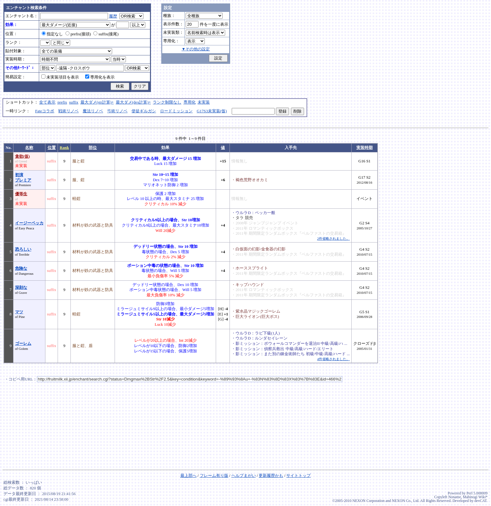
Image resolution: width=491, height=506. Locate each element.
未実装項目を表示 (60, 77)
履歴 (113, 16)
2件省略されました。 (333, 238)
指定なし (52, 34)
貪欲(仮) (22, 156)
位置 (52, 148)
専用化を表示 (100, 77)
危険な (21, 268)
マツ (19, 312)
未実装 (204, 102)
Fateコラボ (44, 111)
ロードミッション (176, 111)
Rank (64, 148)
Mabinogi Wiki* (475, 497)
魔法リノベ (93, 111)
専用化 (189, 102)
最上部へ (188, 475)
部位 (93, 148)
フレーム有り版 (214, 475)
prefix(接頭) (78, 34)
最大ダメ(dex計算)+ (133, 102)
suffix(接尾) (105, 34)
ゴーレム (23, 343)
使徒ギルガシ (144, 111)
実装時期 (364, 148)
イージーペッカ (29, 223)
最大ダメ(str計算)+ (97, 102)
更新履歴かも (271, 475)
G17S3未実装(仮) (212, 111)
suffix (74, 102)
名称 (29, 148)
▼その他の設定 (196, 49)
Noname (454, 497)
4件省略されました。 (333, 359)
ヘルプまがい (243, 475)
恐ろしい (23, 249)
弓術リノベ (117, 111)
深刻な (21, 287)
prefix (62, 102)
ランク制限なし (167, 102)
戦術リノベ (68, 111)
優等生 (21, 194)
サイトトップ (298, 475)
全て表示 (47, 102)
